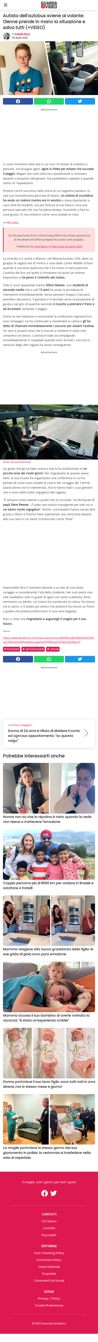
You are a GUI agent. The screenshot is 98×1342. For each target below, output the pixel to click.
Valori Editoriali (49, 1267)
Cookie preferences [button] (49, 1305)
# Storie (53, 649)
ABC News (12, 222)
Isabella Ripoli (22, 34)
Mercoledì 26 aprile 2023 (67, 246)
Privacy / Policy (49, 1298)
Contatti (49, 1228)
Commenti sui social (49, 1281)
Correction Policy (49, 1260)
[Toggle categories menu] (5, 5)
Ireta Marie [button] (41, 246)
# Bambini (11, 649)
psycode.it (49, 1235)
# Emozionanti (33, 649)
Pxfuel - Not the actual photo (17, 461)
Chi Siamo (49, 1221)
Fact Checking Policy (49, 1253)
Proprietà (49, 1274)
